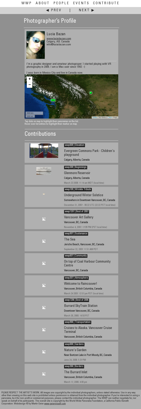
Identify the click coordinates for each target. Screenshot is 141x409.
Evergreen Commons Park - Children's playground (89, 153)
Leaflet (95, 117)
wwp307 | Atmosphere (76, 278)
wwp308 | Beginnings (75, 167)
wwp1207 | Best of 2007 (76, 211)
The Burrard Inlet (75, 372)
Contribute (106, 3)
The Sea (69, 239)
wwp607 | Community (76, 256)
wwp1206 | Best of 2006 (76, 300)
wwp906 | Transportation (78, 322)
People (61, 3)
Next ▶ (87, 10)
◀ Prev (54, 10)
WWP (26, 3)
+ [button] (29, 79)
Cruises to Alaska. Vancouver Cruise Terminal (88, 330)
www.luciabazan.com (59, 38)
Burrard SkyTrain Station (80, 306)
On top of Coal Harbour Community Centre (87, 263)
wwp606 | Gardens (74, 344)
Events (81, 3)
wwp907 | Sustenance (76, 234)
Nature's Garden (75, 350)
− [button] (29, 85)
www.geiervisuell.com (55, 404)
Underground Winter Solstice (83, 195)
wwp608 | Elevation (74, 145)
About (43, 3)
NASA (110, 117)
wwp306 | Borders (74, 366)
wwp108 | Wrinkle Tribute (78, 189)
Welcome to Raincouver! (80, 284)
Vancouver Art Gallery (78, 217)
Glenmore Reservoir (77, 173)
